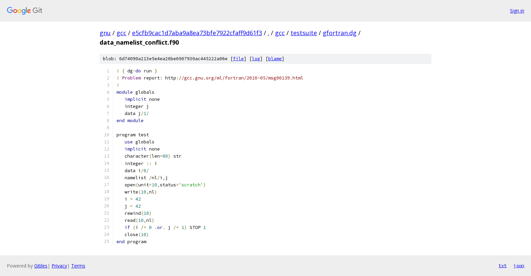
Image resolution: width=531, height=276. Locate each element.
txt (502, 265)
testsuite (304, 33)
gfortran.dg (340, 33)
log (256, 59)
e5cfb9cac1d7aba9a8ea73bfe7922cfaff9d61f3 (197, 33)
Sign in (517, 10)
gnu (105, 33)
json (518, 265)
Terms (78, 265)
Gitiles (40, 265)
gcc (121, 33)
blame (275, 59)
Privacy (59, 265)
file (238, 59)
